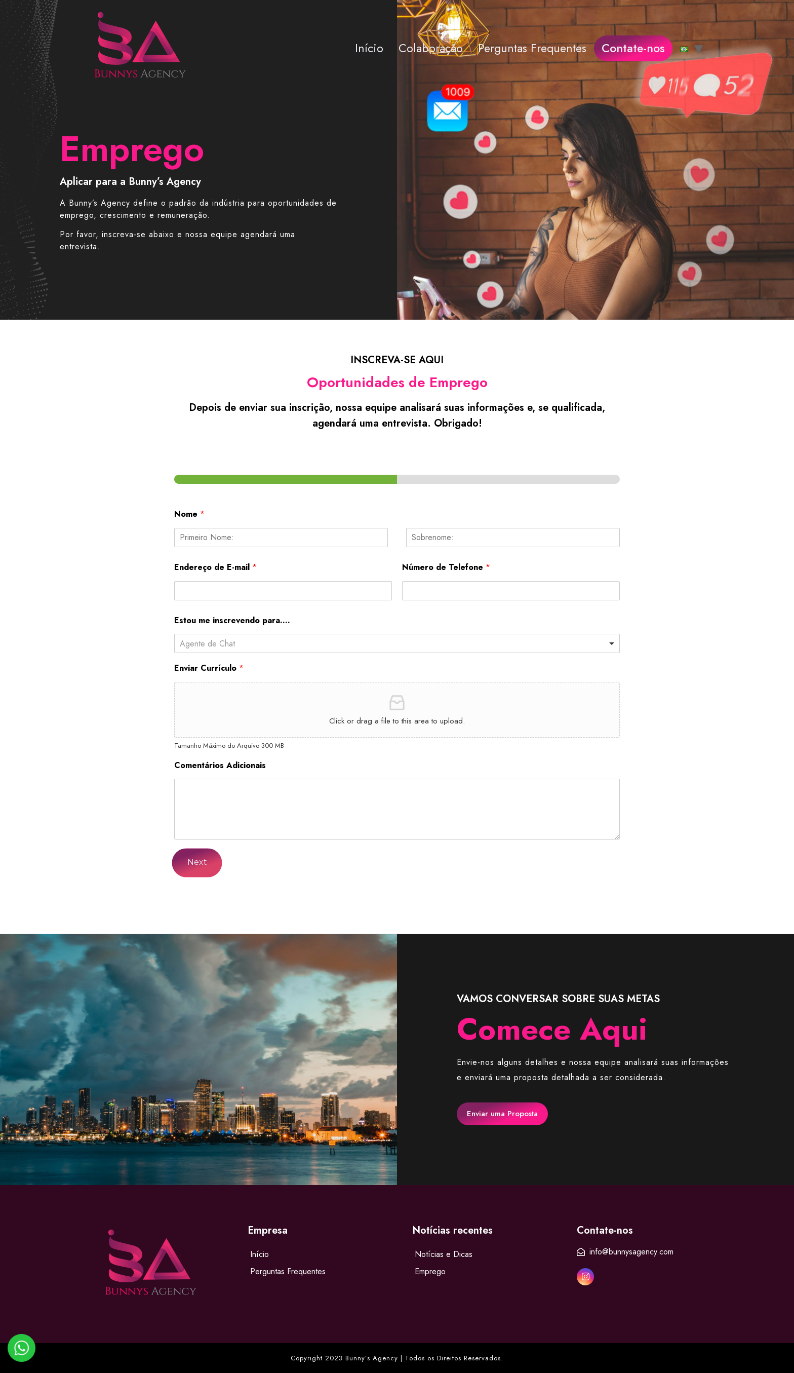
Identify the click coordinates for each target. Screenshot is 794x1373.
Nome (189, 514)
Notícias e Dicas (443, 1254)
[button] (502, 1113)
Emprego (430, 1271)
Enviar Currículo (209, 668)
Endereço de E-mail (215, 567)
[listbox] (397, 643)
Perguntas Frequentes (532, 48)
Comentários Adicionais (220, 765)
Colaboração (431, 48)
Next (197, 862)
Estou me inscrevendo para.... (232, 621)
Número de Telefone (446, 567)
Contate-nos (633, 48)
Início (369, 48)
